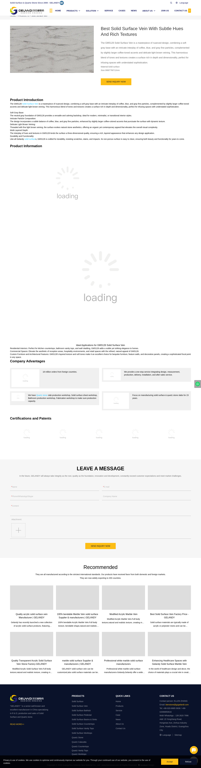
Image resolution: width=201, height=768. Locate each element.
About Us (120, 724)
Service (119, 710)
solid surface (30, 139)
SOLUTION (91, 11)
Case (118, 715)
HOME (58, 11)
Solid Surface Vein (30, 104)
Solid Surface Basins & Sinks (84, 719)
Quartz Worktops (79, 754)
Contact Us (120, 728)
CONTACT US (180, 11)
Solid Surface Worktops (82, 733)
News (118, 719)
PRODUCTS (72, 11)
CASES (122, 11)
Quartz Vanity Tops (80, 750)
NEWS (134, 11)
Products (119, 706)
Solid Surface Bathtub (81, 710)
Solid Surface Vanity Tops (83, 728)
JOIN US (165, 11)
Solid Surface (77, 701)
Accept (170, 762)
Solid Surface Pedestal (82, 715)
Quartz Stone (77, 737)
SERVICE (108, 11)
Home (118, 701)
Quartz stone (41, 395)
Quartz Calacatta (79, 742)
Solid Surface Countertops (83, 724)
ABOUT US (147, 11)
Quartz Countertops (80, 746)
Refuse (188, 762)
